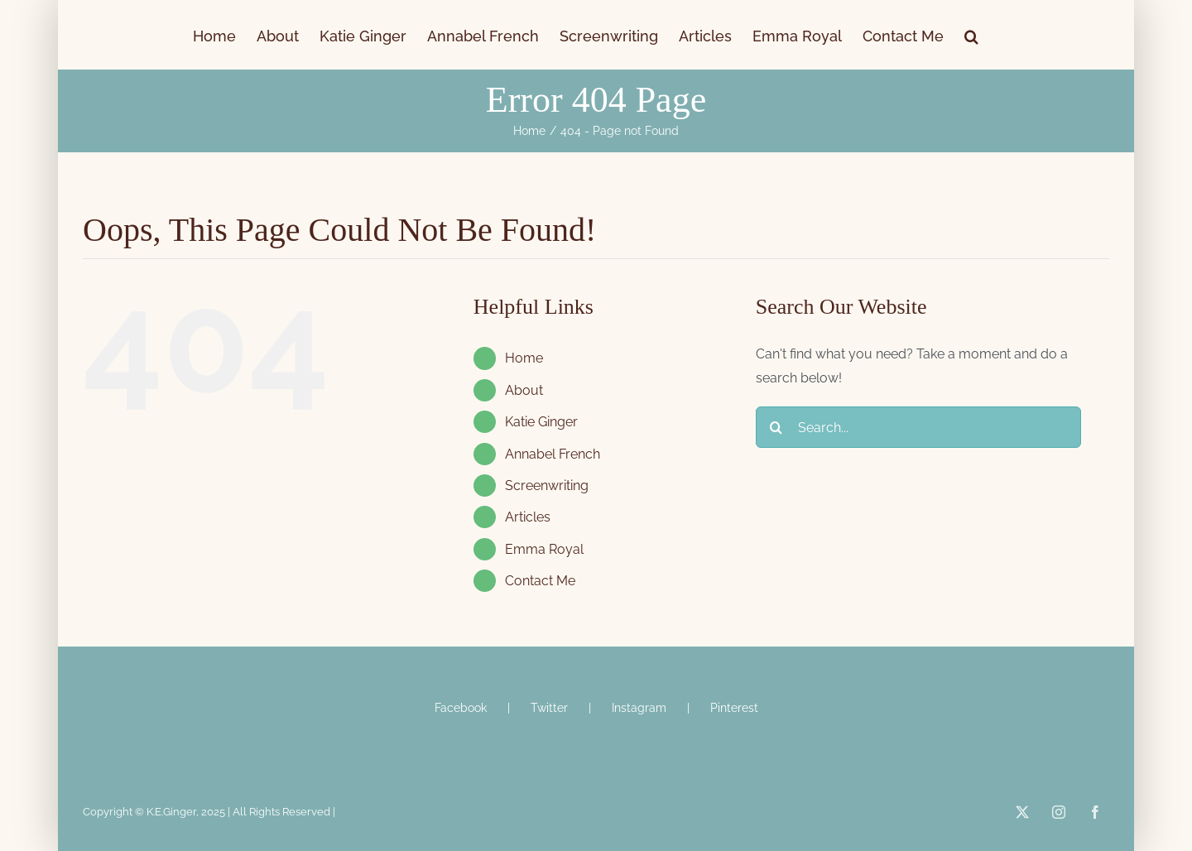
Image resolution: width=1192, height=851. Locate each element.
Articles (527, 517)
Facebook (461, 707)
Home (524, 358)
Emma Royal (544, 549)
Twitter (549, 707)
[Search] (776, 427)
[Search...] (918, 427)
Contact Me (540, 581)
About (524, 390)
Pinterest (734, 707)
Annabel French (552, 454)
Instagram (639, 707)
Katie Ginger (541, 422)
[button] (971, 35)
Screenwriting (547, 485)
